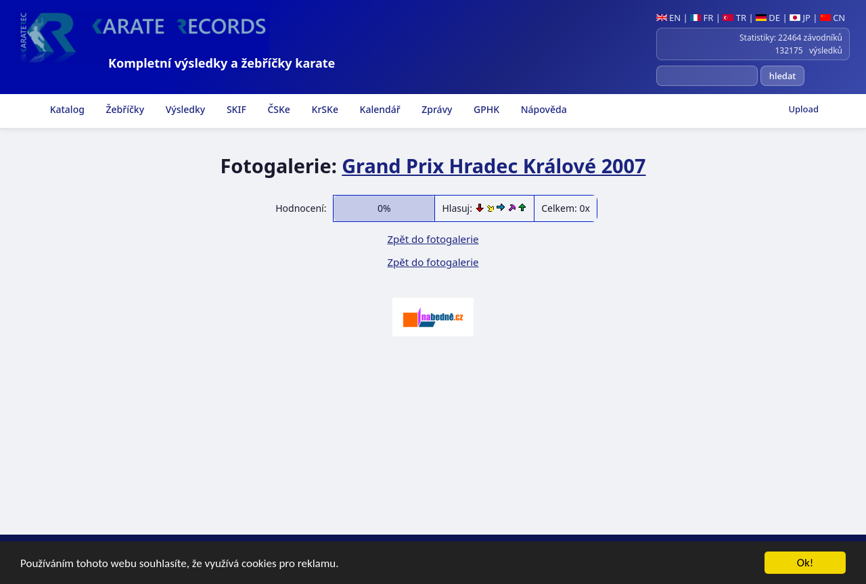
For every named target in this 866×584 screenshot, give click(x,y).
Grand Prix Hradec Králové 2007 (493, 165)
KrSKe (323, 109)
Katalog (66, 109)
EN (668, 18)
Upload (803, 109)
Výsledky (184, 109)
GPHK (485, 109)
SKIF (235, 109)
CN (832, 18)
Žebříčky (124, 109)
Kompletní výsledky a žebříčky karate (221, 63)
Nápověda (542, 109)
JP (800, 18)
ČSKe (277, 109)
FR (701, 18)
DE (768, 18)
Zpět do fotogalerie (432, 239)
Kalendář (379, 109)
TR (734, 18)
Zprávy (436, 109)
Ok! (805, 563)
